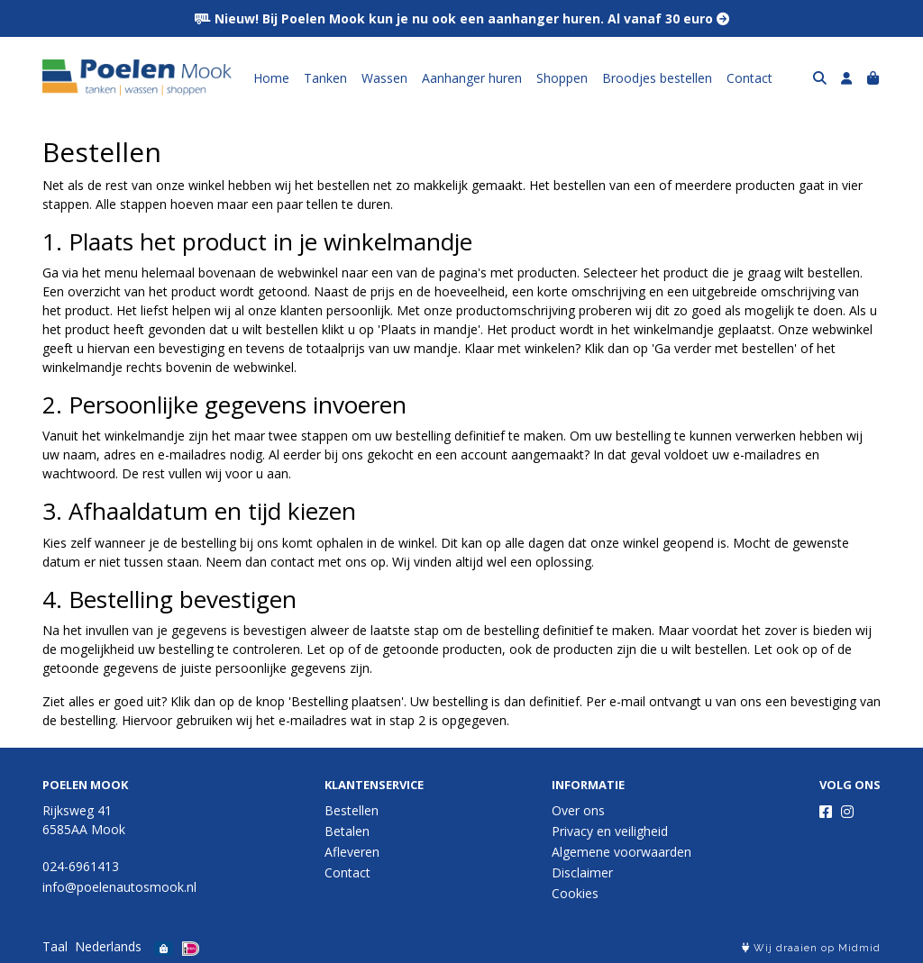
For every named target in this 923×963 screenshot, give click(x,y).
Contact (749, 77)
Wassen (384, 77)
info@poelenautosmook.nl (119, 886)
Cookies (575, 893)
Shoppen (562, 77)
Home (271, 77)
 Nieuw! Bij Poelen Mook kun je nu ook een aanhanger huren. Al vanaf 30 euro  (462, 18)
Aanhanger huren (472, 77)
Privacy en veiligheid (610, 831)
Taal (55, 946)
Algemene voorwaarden (621, 851)
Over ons (578, 810)
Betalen (347, 831)
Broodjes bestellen (657, 77)
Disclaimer (582, 872)
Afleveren (351, 851)
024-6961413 (80, 866)
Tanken (325, 77)
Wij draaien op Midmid (811, 948)
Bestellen (351, 810)
